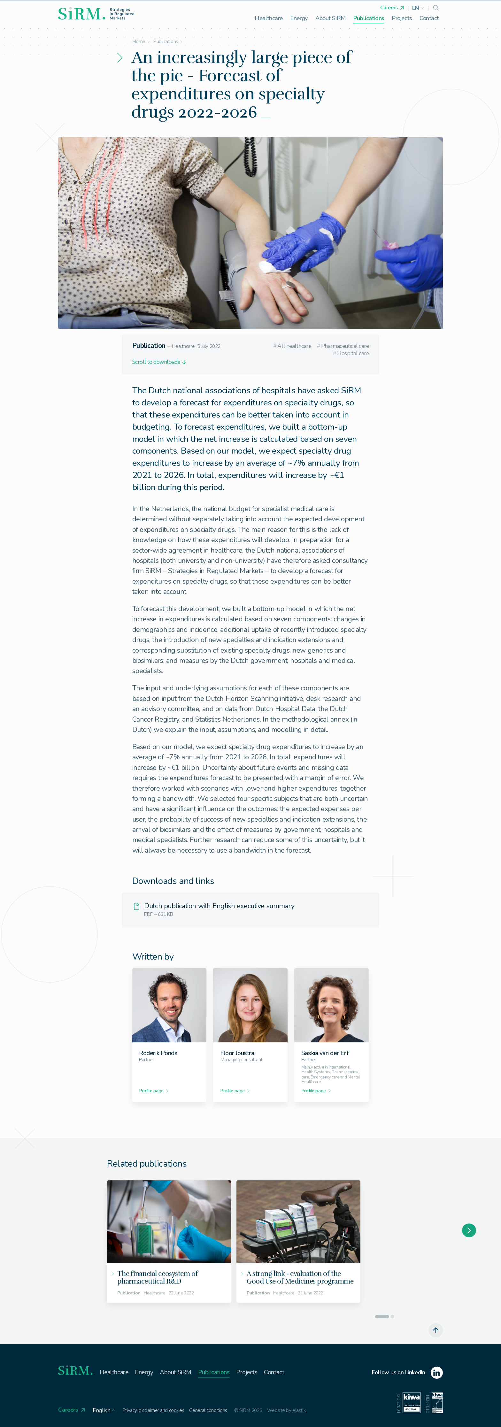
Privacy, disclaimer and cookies (153, 1410)
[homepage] (96, 13)
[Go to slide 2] (392, 1316)
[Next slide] (469, 1230)
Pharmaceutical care (343, 346)
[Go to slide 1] (382, 1316)
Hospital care (351, 353)
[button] (418, 8)
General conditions (208, 1410)
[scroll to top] (436, 1330)
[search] (436, 8)
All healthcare (292, 346)
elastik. (299, 1410)
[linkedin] (407, 1373)
